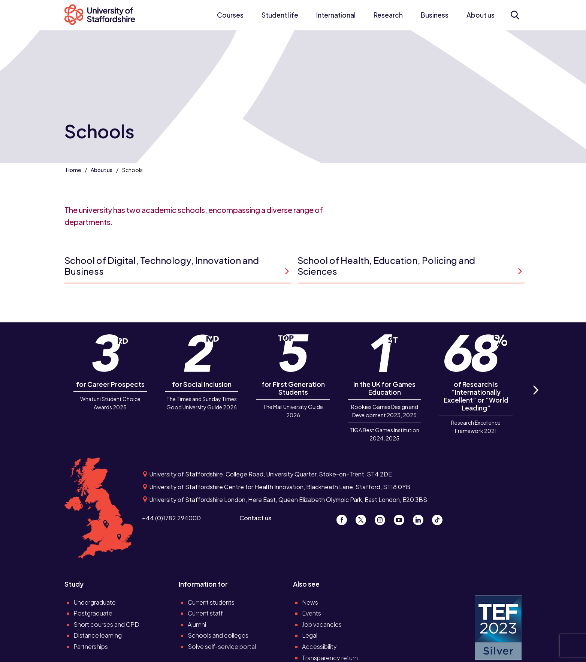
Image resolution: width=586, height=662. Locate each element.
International (336, 15)
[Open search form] (514, 15)
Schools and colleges (218, 635)
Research (388, 15)
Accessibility (319, 646)
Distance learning (97, 635)
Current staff (205, 613)
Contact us (255, 518)
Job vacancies (322, 624)
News (310, 602)
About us (480, 15)
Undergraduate (94, 602)
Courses (230, 15)
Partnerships (90, 646)
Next (535, 398)
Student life (280, 15)
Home (73, 169)
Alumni (197, 624)
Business (434, 15)
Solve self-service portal (222, 646)
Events (311, 613)
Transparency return (330, 658)
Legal (309, 635)
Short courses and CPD (106, 624)
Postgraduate (92, 613)
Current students (211, 602)
